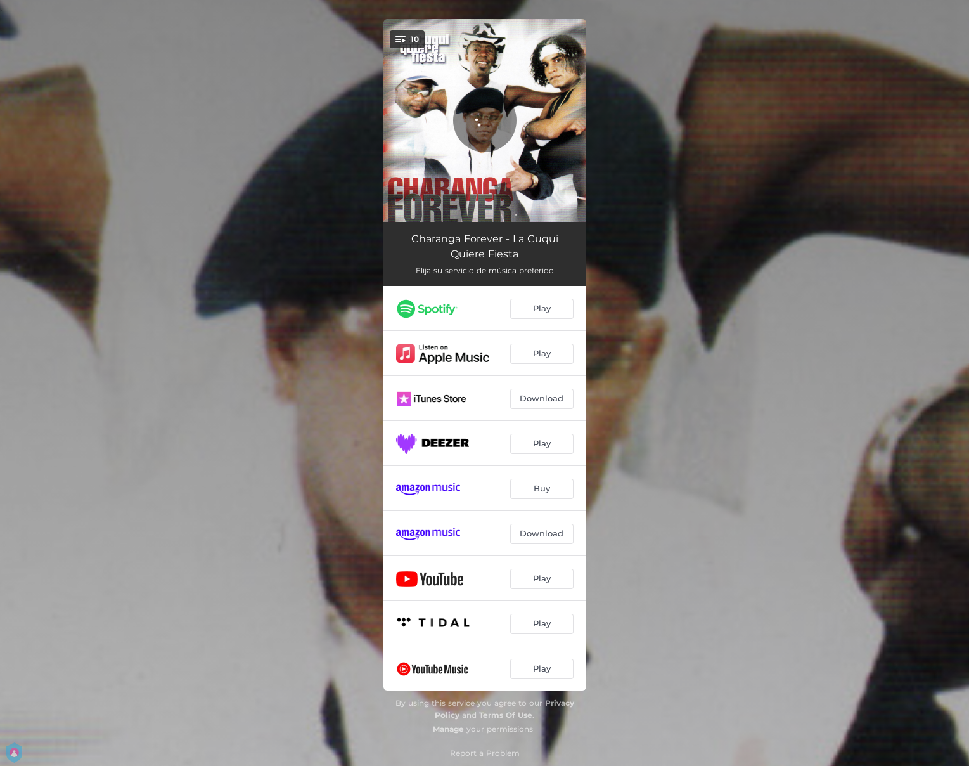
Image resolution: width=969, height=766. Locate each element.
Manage (448, 729)
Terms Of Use (505, 715)
